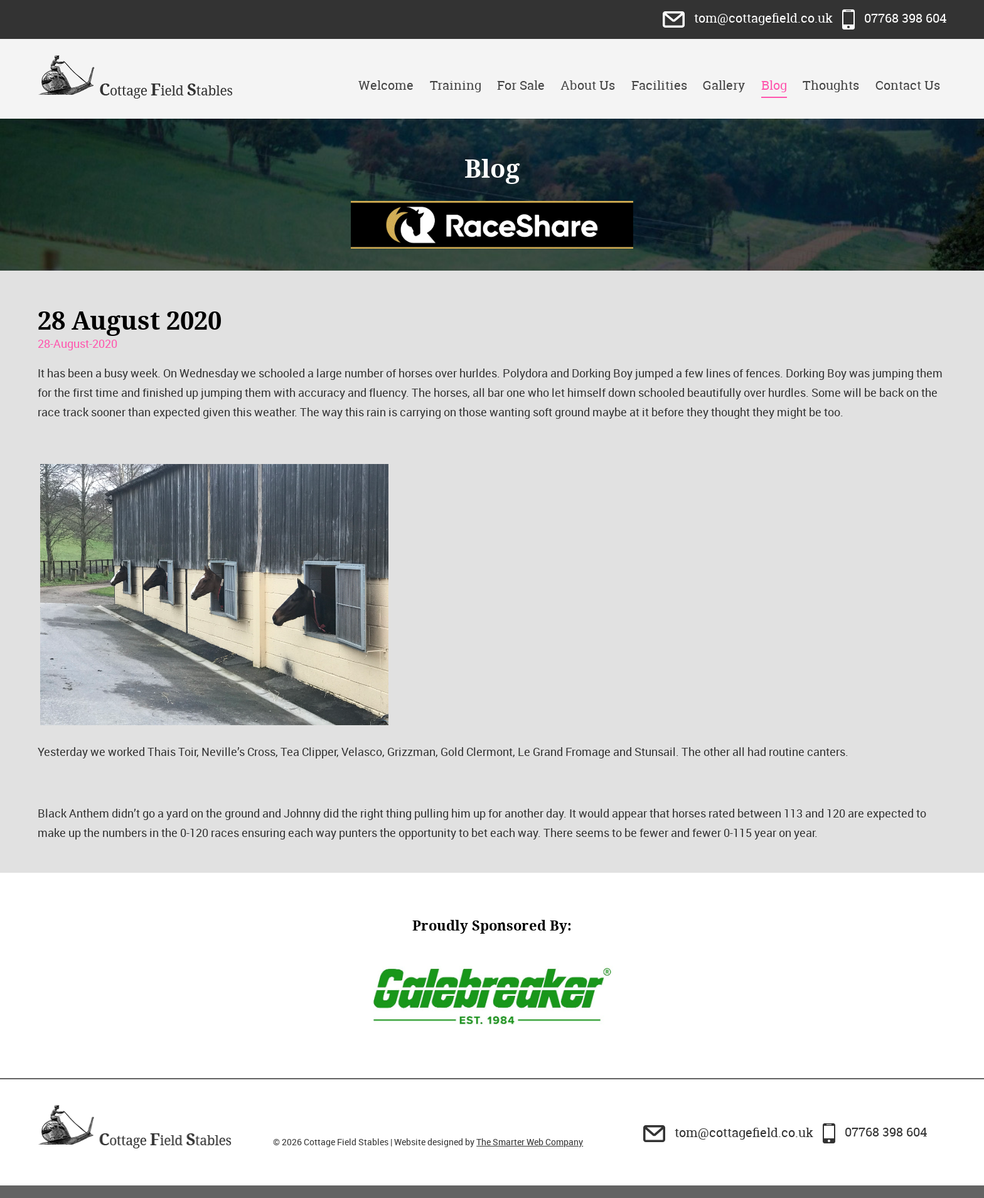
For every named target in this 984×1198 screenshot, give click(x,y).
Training (455, 85)
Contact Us (907, 85)
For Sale (521, 85)
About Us (587, 85)
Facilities (659, 85)
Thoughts (831, 85)
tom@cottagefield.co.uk (749, 17)
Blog (774, 85)
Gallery (724, 85)
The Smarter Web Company (529, 1142)
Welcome (386, 85)
